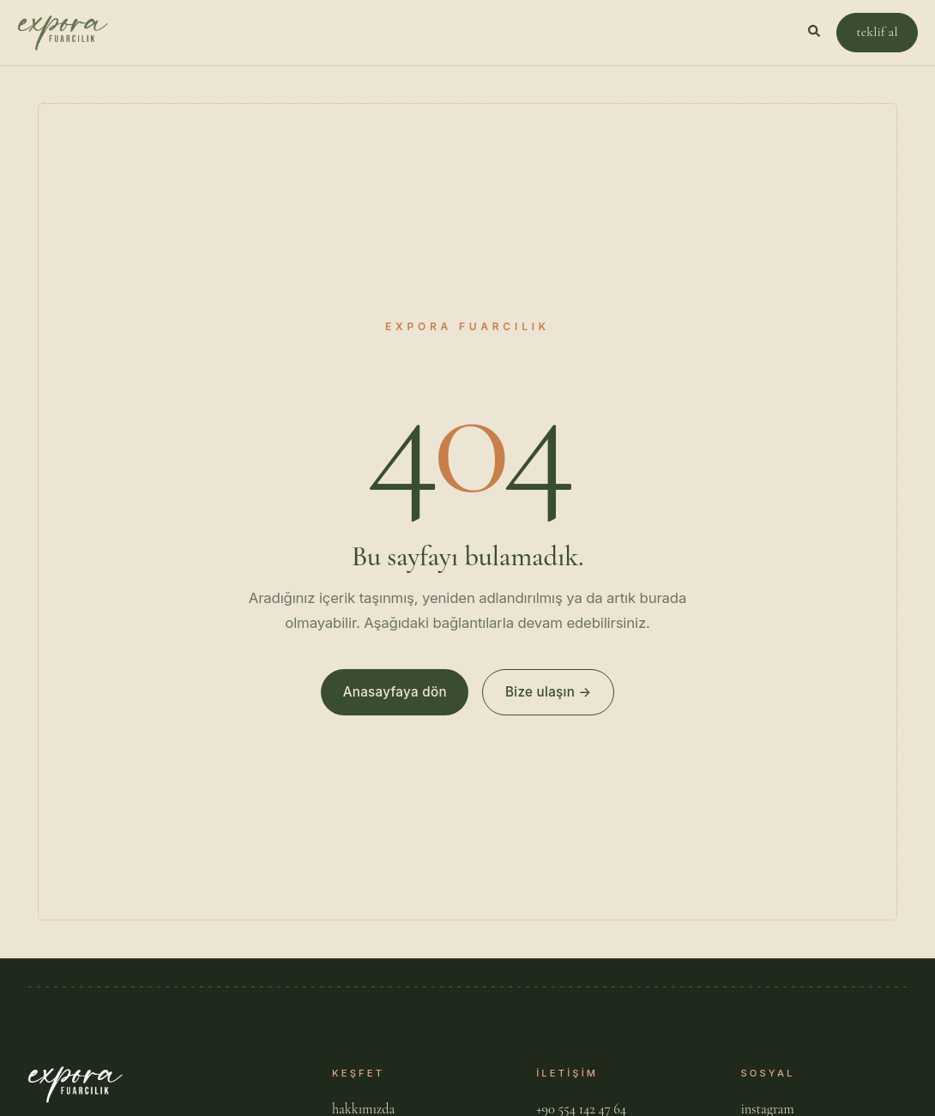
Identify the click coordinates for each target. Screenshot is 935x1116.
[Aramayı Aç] (815, 32)
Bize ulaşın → (548, 692)
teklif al (876, 31)
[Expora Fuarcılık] (62, 33)
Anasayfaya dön (395, 692)
